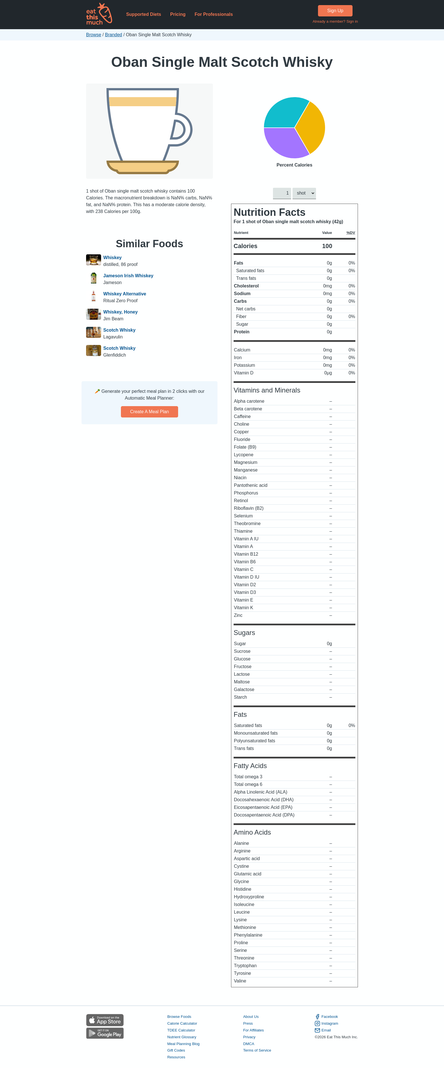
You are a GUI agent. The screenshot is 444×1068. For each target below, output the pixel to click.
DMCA (248, 1043)
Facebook (326, 1017)
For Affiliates (253, 1030)
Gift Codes (176, 1050)
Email (323, 1030)
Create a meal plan (149, 411)
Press (248, 1023)
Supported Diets (143, 14)
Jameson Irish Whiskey (128, 275)
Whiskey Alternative (124, 293)
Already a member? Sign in (335, 21)
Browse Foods (179, 1016)
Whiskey (112, 257)
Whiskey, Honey (120, 312)
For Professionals (214, 14)
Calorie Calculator (182, 1023)
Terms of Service (257, 1050)
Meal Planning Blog (183, 1043)
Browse (93, 34)
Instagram (326, 1023)
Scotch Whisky (119, 330)
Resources (176, 1057)
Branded (113, 34)
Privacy (249, 1037)
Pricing (177, 14)
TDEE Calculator (181, 1030)
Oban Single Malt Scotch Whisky (222, 62)
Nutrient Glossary (181, 1037)
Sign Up (335, 10)
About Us (251, 1016)
